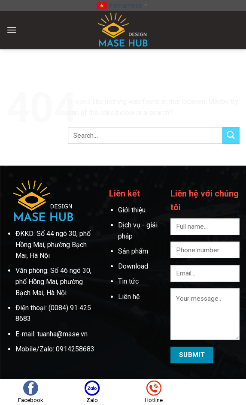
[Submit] (231, 135)
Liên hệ (129, 297)
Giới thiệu (132, 210)
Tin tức (128, 281)
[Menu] (11, 29)
